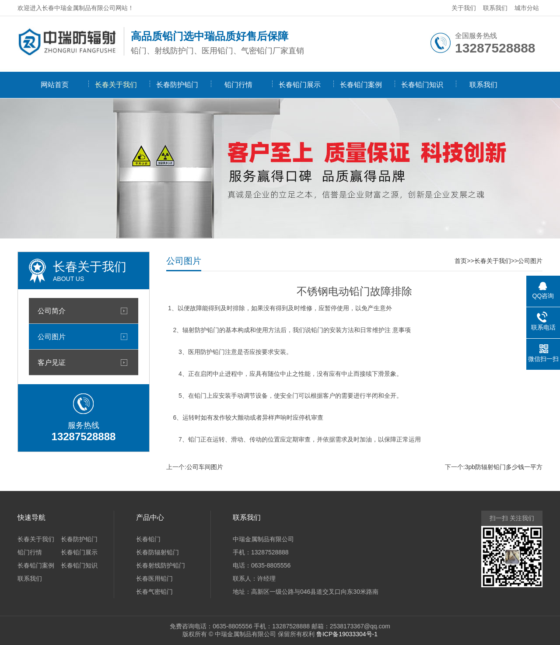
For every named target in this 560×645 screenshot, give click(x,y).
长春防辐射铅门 (157, 552)
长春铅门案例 (361, 84)
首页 (461, 260)
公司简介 (52, 311)
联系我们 (495, 7)
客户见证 (52, 362)
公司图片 (52, 336)
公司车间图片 (204, 466)
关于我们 (464, 7)
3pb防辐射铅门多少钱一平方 (503, 466)
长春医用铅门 (154, 578)
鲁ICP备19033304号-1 (347, 634)
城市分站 (526, 7)
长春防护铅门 (177, 84)
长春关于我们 (116, 84)
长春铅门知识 (422, 84)
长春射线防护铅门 (160, 565)
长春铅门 (148, 539)
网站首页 (55, 84)
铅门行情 (238, 84)
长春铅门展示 (300, 84)
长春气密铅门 (154, 591)
